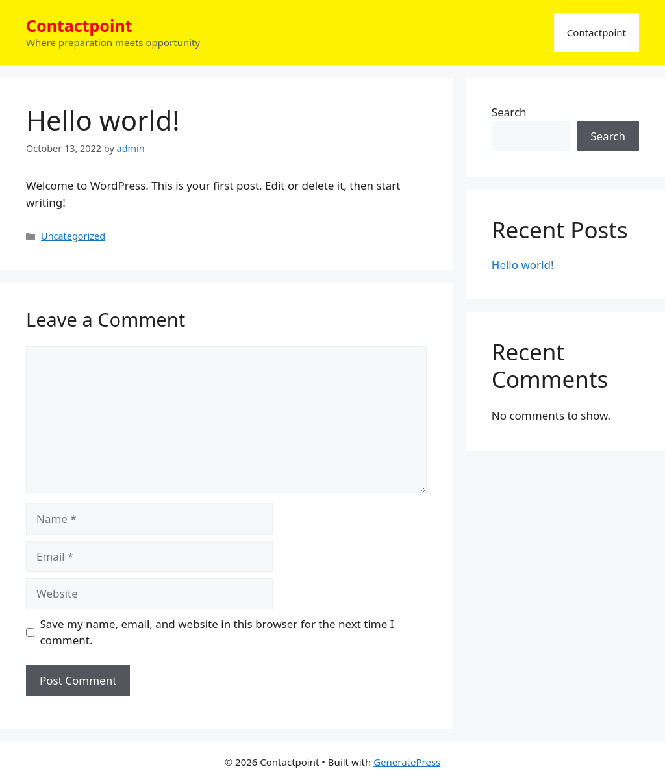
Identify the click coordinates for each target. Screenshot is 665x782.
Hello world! (523, 264)
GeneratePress (406, 761)
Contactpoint (79, 25)
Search (509, 112)
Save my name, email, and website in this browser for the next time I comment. (217, 632)
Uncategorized (73, 236)
